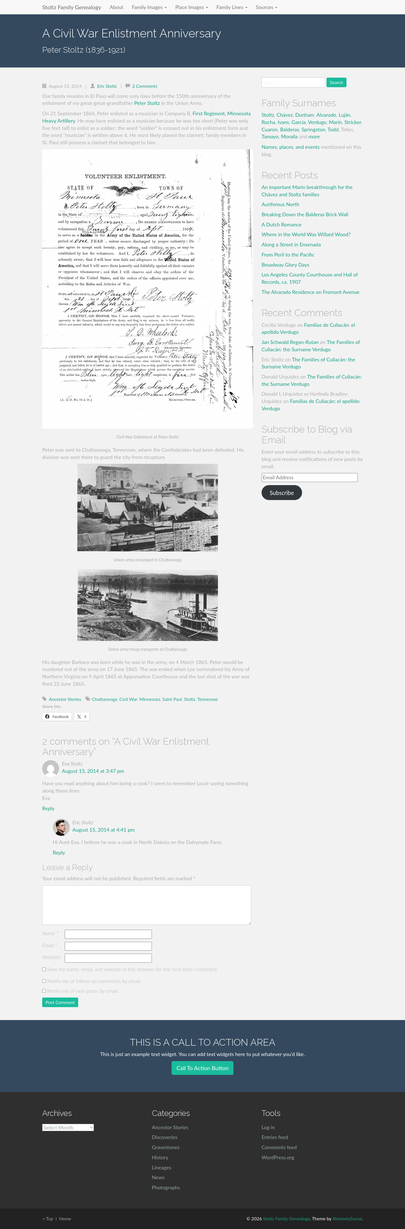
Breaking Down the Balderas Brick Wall (305, 214)
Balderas (289, 129)
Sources (266, 7)
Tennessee (207, 699)
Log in (268, 1127)
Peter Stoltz (147, 103)
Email (49, 945)
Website (51, 957)
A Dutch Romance (282, 224)
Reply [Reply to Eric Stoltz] (59, 852)
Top (47, 1218)
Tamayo (270, 136)
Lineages (161, 1167)
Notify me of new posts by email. (83, 991)
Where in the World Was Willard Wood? (306, 234)
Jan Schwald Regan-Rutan (290, 342)
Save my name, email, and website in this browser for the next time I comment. (132, 969)
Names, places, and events (291, 147)
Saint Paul (172, 699)
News (158, 1177)
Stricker (353, 122)
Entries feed (275, 1137)
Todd (333, 129)
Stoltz (189, 699)
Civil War (128, 699)
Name (50, 933)
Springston (313, 129)
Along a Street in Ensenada (291, 244)
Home (65, 1218)
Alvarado (326, 115)
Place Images (191, 7)
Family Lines (232, 7)
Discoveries (164, 1137)
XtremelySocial (347, 1218)
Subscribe (282, 492)
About (116, 7)
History (160, 1157)
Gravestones (165, 1147)
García (299, 122)
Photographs (166, 1187)
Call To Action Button (202, 1067)
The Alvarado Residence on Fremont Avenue (310, 292)
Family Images (149, 7)
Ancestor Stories (65, 699)
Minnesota (149, 699)
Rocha (268, 122)
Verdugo (317, 122)
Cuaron (270, 129)
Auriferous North (280, 204)
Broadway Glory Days (285, 265)
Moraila (289, 136)
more (314, 136)
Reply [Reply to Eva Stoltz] (48, 808)
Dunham (304, 115)
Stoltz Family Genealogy (71, 7)
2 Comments (144, 86)
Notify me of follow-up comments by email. (94, 981)
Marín (335, 122)
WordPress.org (278, 1157)
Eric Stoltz (107, 86)
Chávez (285, 115)
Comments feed (279, 1147)
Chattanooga (104, 699)
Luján (344, 115)
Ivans (283, 122)
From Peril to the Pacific (288, 254)
